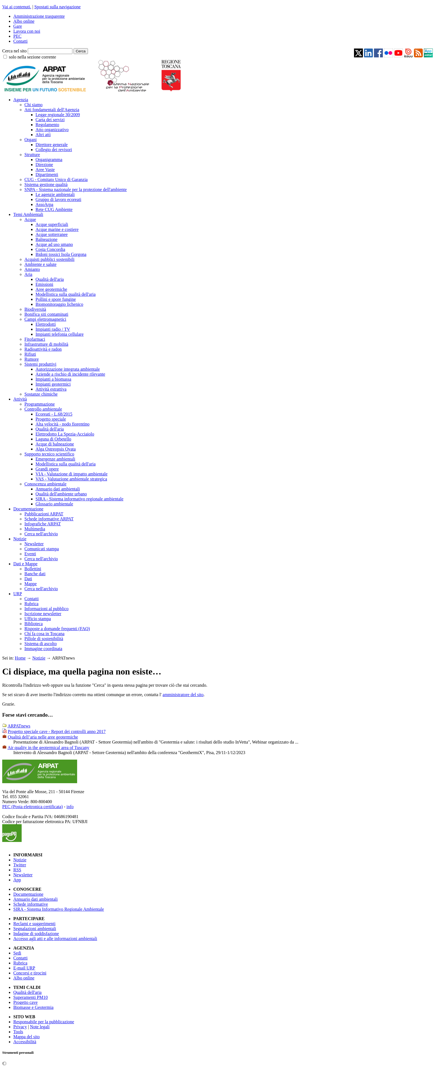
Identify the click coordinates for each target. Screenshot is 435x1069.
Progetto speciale (51, 419)
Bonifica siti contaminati (46, 314)
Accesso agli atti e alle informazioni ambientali (55, 938)
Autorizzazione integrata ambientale (68, 369)
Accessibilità (24, 1041)
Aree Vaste (45, 169)
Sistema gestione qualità (46, 184)
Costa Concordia (50, 249)
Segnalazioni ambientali (34, 928)
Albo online (23, 21)
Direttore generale (52, 144)
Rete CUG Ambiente (54, 209)
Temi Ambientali (28, 214)
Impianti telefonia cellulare (60, 334)
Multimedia (34, 528)
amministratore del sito (183, 694)
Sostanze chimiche (41, 394)
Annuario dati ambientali (58, 489)
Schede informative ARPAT (49, 518)
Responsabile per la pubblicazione (43, 1021)
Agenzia (20, 99)
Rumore (31, 359)
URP (17, 593)
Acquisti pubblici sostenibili (49, 259)
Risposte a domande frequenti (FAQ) (57, 628)
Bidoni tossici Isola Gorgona (61, 254)
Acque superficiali (52, 224)
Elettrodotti (46, 324)
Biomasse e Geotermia (33, 1007)
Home (20, 658)
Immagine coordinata (43, 648)
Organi (30, 139)
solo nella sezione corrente (32, 57)
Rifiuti (30, 354)
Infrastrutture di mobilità (46, 344)
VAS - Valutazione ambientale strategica (71, 479)
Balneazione (46, 239)
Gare (17, 26)
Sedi (17, 953)
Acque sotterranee (52, 234)
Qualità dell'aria (50, 279)
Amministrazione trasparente (39, 16)
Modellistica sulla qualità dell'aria (66, 294)
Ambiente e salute (40, 264)
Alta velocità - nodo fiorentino (63, 424)
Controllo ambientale (43, 409)
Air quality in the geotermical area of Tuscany (48, 747)
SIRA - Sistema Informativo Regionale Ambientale (58, 909)
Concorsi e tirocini (29, 973)
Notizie (19, 538)
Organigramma (49, 159)
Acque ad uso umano (54, 244)
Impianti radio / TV (53, 329)
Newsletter (34, 543)
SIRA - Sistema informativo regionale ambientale (79, 499)
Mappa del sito (26, 1036)
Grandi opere (47, 469)
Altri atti (43, 134)
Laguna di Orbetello (53, 439)
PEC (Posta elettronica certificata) (32, 806)
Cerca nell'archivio (41, 533)
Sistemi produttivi (40, 364)
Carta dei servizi (50, 119)
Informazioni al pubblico (46, 608)
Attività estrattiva (51, 389)
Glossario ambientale (54, 504)
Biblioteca (33, 623)
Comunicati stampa (41, 548)
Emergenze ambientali (55, 459)
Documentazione (28, 508)
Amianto (32, 269)
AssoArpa (44, 204)
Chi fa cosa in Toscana (44, 633)
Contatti (20, 41)
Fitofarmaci (34, 339)
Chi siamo (33, 104)
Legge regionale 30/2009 (58, 114)
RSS (17, 869)
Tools (18, 1031)
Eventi (30, 553)
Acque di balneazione (55, 444)
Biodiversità (35, 309)
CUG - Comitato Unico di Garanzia (56, 179)
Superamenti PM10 (30, 997)
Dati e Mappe (25, 563)
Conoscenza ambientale (45, 484)
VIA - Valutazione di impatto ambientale (72, 474)
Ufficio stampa (37, 618)
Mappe (30, 583)
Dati (28, 578)
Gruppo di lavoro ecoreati (58, 199)
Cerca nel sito (14, 51)
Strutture (32, 154)
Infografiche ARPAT (42, 523)
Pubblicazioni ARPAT (43, 513)
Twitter (19, 864)
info (70, 806)
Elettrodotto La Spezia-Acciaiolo (65, 434)
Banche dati (34, 573)
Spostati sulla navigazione (57, 6)
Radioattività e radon (43, 349)
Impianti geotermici (53, 384)
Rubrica (31, 603)
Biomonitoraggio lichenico (59, 304)
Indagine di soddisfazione (36, 933)
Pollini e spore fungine (56, 299)
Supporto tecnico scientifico (49, 454)
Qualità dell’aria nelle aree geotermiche (43, 737)
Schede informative (30, 904)
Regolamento (47, 124)
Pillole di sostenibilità (43, 638)
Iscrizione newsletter (42, 613)
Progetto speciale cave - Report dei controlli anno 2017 (57, 731)
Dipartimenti (47, 174)
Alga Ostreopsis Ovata (56, 449)
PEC (17, 36)
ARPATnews (18, 726)
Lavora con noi (26, 31)
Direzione (44, 164)
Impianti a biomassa (53, 379)
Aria (28, 274)
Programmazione (39, 404)
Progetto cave (25, 1002)
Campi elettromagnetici (45, 319)
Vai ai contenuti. (16, 6)
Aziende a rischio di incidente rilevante (70, 374)
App (17, 879)
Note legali (40, 1026)
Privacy (20, 1026)
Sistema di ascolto (40, 643)
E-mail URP (24, 968)
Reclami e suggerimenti (34, 923)
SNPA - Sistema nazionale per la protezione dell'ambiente (75, 189)
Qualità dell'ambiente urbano (61, 494)
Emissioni (44, 284)
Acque (30, 219)
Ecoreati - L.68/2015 (54, 414)
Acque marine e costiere (57, 229)
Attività (20, 399)
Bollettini (32, 568)
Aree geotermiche (51, 289)
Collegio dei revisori (54, 149)
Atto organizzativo (52, 129)
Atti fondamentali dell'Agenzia (51, 109)
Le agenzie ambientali (55, 194)
